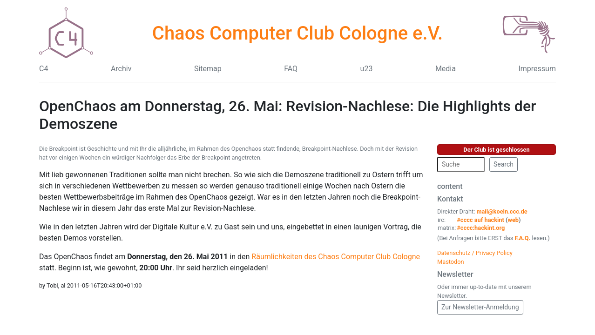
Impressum (537, 68)
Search (504, 164)
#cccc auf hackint (480, 219)
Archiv (121, 68)
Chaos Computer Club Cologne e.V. (297, 33)
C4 (43, 68)
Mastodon (450, 261)
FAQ (291, 68)
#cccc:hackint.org (481, 227)
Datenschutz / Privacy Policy (475, 252)
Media (445, 68)
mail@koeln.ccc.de (501, 211)
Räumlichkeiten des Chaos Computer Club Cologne (335, 256)
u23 (366, 68)
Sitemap (208, 68)
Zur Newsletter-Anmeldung (480, 307)
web (513, 219)
